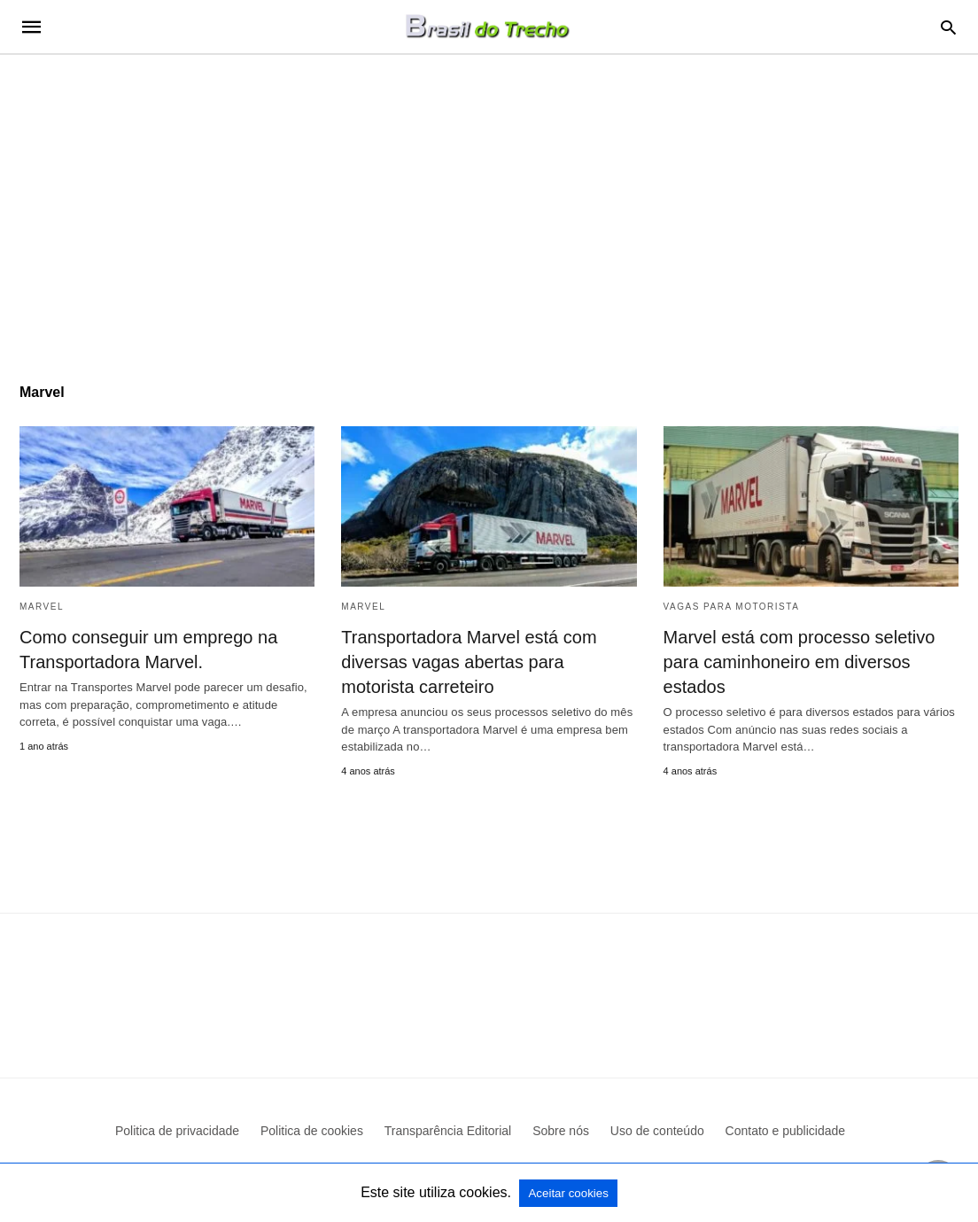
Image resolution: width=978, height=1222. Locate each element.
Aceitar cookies (568, 1193)
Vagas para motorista (732, 606)
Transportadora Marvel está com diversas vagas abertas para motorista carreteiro (468, 662)
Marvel (41, 606)
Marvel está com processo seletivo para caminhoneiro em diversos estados (799, 662)
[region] (489, 205)
